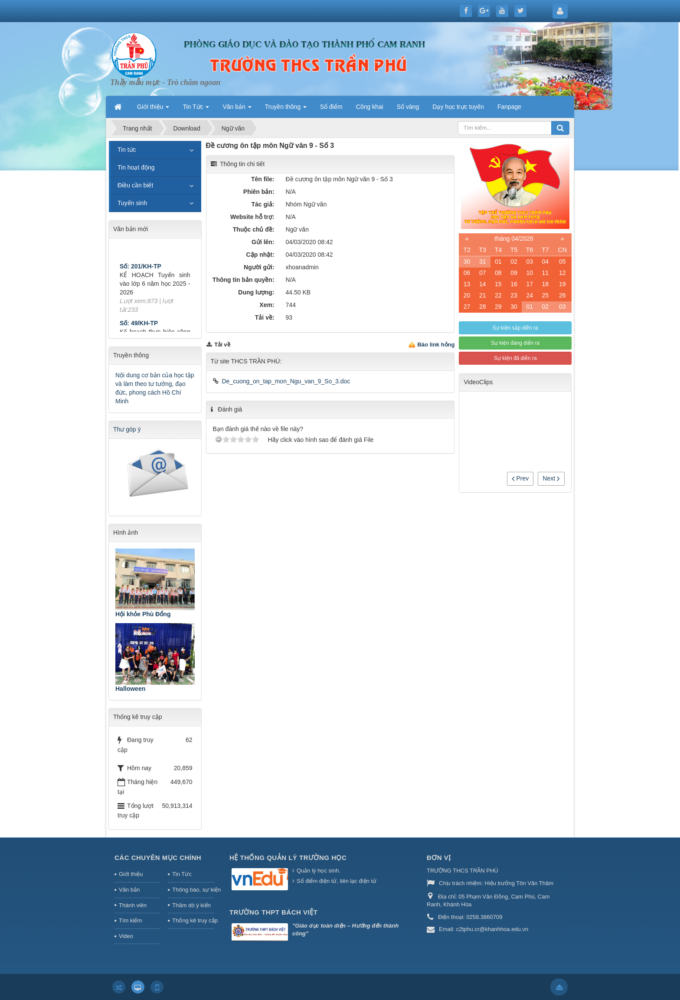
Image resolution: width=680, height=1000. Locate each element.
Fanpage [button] (509, 106)
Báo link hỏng (435, 344)
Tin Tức (181, 874)
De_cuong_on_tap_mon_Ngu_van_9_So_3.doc (286, 381)
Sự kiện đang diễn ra (515, 343)
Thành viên (133, 905)
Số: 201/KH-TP (140, 271)
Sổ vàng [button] (408, 106)
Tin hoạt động (136, 167)
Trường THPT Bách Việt (273, 912)
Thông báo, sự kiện (193, 889)
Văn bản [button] (236, 109)
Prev (520, 478)
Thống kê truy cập (193, 920)
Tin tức (127, 149)
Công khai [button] (369, 106)
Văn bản (129, 889)
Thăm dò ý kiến (191, 905)
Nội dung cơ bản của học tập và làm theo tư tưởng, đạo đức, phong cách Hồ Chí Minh (154, 388)
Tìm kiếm (130, 920)
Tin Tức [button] (196, 109)
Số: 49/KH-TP (139, 327)
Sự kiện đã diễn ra (515, 358)
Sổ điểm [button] (331, 106)
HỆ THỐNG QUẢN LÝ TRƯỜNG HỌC (288, 857)
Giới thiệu (131, 874)
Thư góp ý (127, 429)
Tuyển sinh (132, 202)
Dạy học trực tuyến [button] (458, 106)
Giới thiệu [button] (153, 109)
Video (126, 936)
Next (551, 478)
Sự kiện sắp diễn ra (515, 328)
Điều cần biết (135, 185)
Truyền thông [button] (286, 109)
